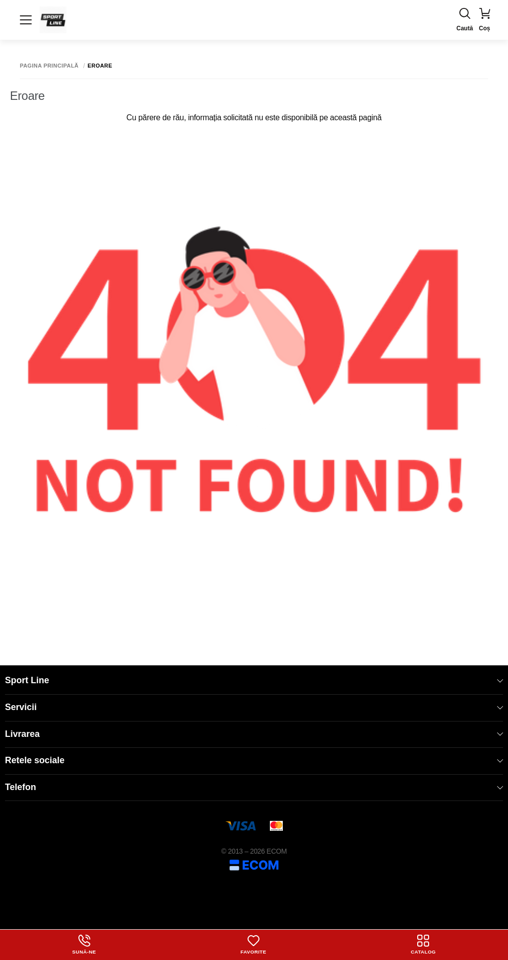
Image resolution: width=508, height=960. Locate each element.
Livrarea (254, 734)
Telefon (254, 787)
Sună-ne (84, 945)
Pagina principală (49, 66)
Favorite (253, 945)
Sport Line (254, 680)
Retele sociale (254, 760)
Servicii (254, 707)
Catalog (423, 945)
